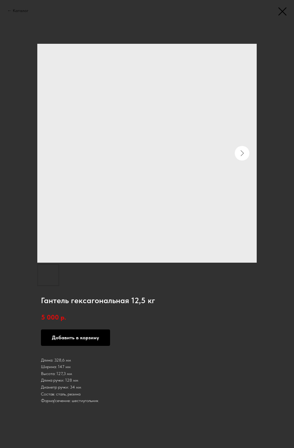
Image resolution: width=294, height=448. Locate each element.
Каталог (21, 10)
